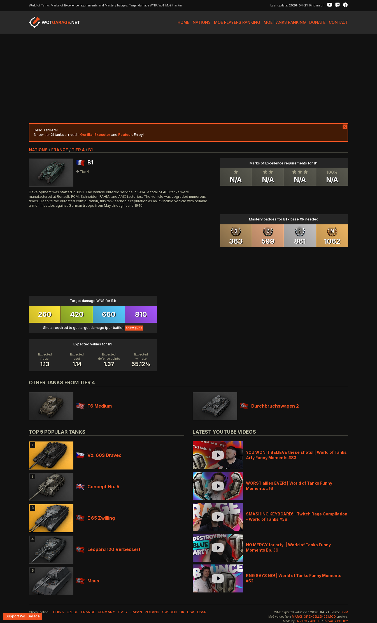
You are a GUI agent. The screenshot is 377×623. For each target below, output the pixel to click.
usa (190, 612)
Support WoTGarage (23, 616)
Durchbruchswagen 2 (269, 406)
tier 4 (78, 149)
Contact (338, 22)
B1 (90, 149)
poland (152, 612)
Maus (87, 581)
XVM (344, 612)
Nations (202, 22)
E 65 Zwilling (95, 518)
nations (38, 149)
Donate (317, 22)
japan (136, 612)
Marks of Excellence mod (314, 617)
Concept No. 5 (97, 486)
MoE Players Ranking (237, 22)
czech (72, 612)
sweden (169, 612)
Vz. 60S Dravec (99, 455)
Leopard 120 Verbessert (108, 549)
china (58, 612)
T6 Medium (94, 406)
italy (123, 612)
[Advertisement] (188, 78)
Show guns (134, 328)
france (59, 149)
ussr (201, 612)
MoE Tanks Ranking (285, 22)
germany (106, 612)
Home (183, 22)
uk (182, 612)
